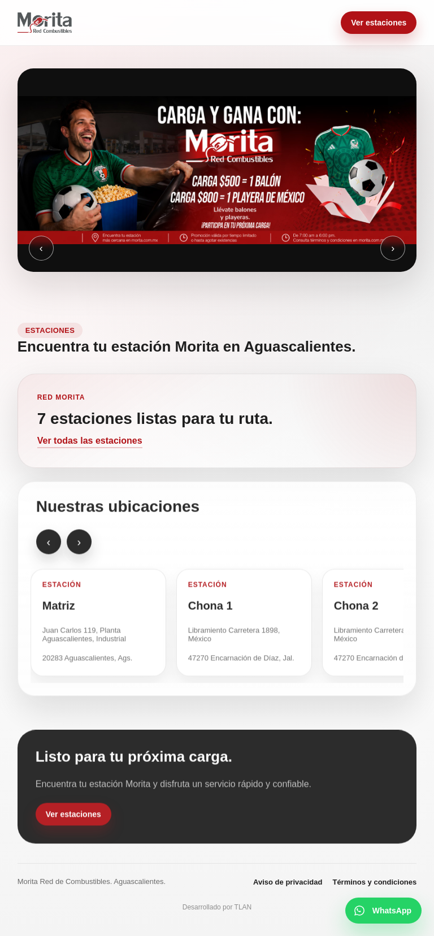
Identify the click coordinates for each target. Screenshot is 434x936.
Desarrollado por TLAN (217, 907)
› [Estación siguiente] (79, 545)
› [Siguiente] (392, 248)
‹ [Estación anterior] (48, 545)
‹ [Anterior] (41, 248)
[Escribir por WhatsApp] (383, 911)
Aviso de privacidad (287, 882)
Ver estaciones (378, 22)
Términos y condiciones (374, 882)
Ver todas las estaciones (89, 440)
